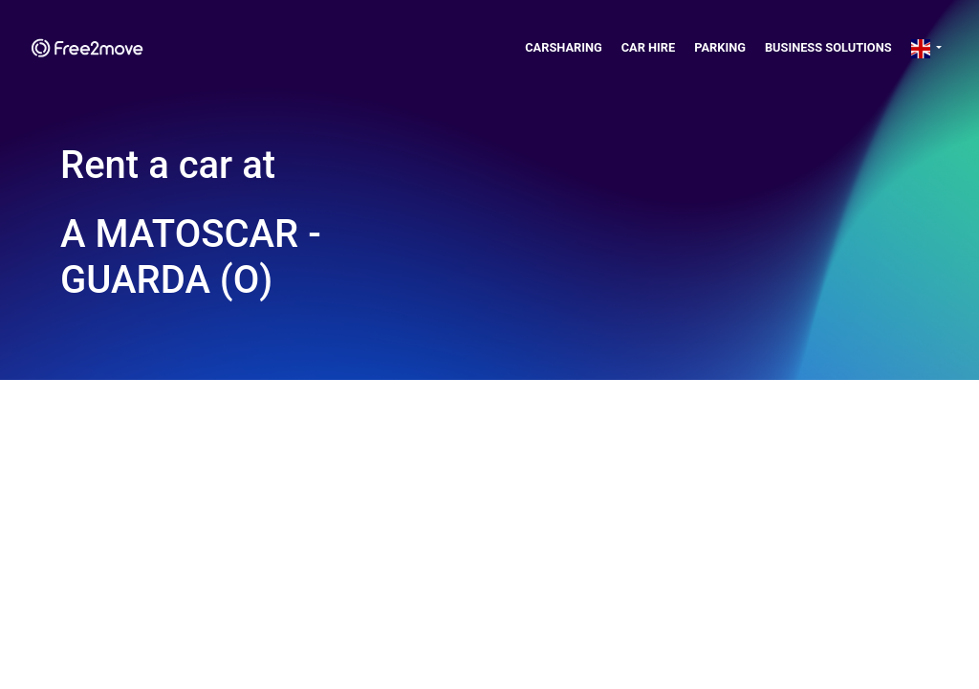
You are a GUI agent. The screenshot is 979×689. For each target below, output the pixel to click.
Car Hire (648, 47)
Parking (720, 47)
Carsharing (563, 47)
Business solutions (828, 47)
